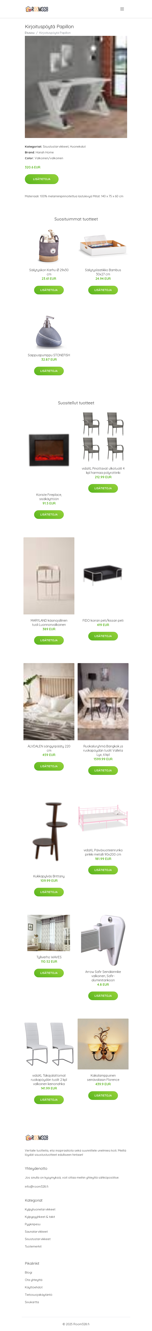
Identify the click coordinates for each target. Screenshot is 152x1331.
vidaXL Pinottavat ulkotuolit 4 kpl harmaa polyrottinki (103, 470)
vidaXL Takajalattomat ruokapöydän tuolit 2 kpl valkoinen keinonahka (49, 1079)
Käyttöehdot (34, 1287)
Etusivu (29, 33)
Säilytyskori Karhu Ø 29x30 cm (49, 272)
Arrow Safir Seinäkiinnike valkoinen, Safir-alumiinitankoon (103, 976)
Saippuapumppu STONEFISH (49, 355)
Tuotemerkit (33, 1246)
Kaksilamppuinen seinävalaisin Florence (103, 1077)
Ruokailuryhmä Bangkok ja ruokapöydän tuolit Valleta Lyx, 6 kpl (103, 750)
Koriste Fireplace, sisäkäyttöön (49, 497)
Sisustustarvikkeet (56, 146)
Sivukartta (32, 1302)
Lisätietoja (41, 179)
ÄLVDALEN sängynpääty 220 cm (49, 748)
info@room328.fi (36, 1186)
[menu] (122, 9)
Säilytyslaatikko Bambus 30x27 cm (103, 272)
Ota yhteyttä (33, 1280)
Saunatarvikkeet (36, 1231)
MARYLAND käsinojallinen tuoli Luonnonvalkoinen (49, 622)
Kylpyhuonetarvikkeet (40, 1209)
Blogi (28, 1272)
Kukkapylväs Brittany (49, 876)
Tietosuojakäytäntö (38, 1295)
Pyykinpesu (33, 1224)
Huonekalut (78, 146)
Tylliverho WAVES (49, 957)
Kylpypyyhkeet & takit (40, 1217)
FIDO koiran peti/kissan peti (103, 620)
